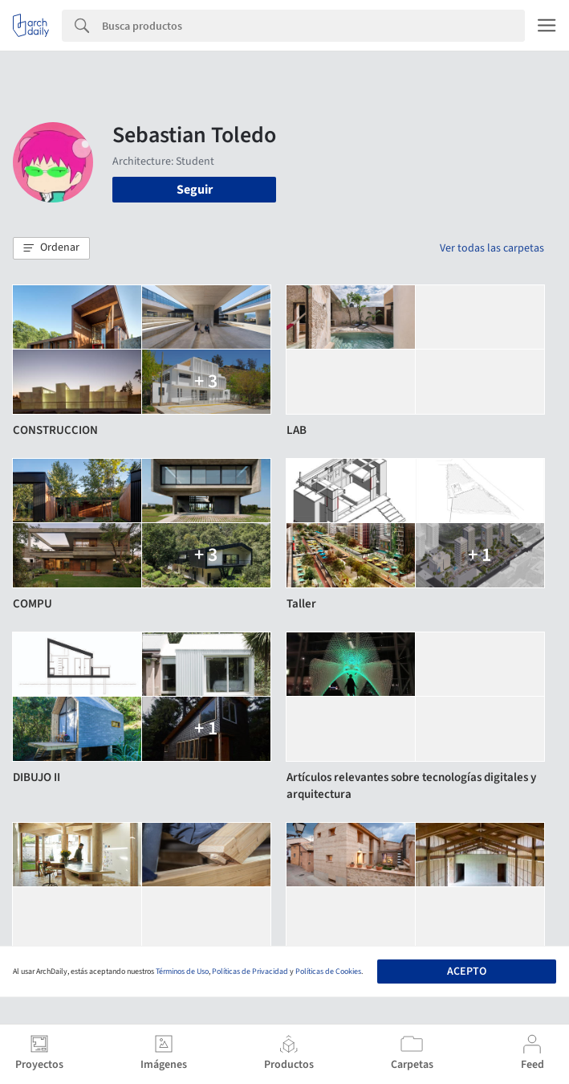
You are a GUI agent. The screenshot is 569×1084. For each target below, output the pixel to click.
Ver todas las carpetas (492, 248)
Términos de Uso (182, 971)
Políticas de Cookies (328, 971)
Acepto (466, 971)
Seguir (195, 189)
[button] (51, 248)
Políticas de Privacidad (250, 971)
